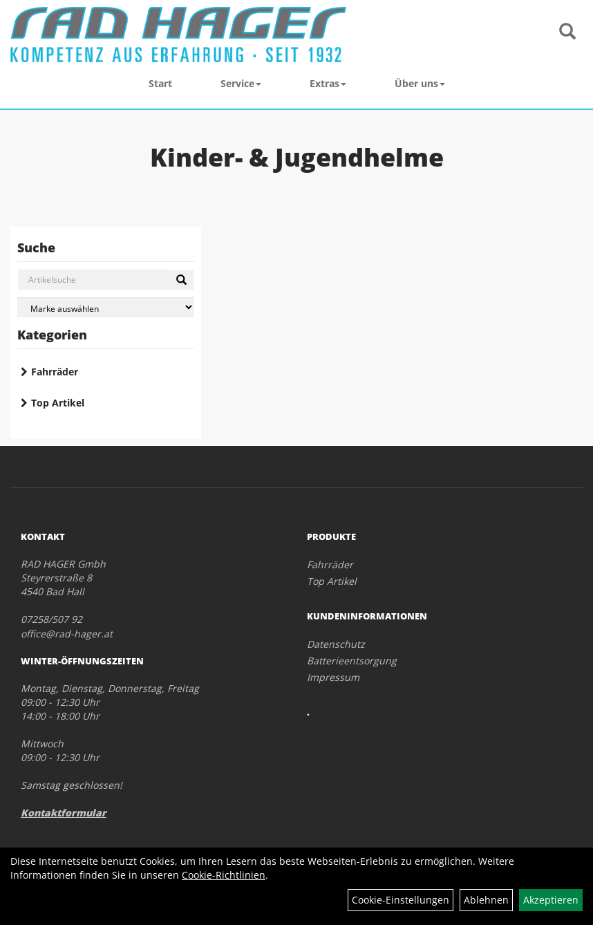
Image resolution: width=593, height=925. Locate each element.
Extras (328, 83)
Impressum (333, 677)
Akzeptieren (550, 899)
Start (160, 83)
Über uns (420, 83)
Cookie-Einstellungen (400, 899)
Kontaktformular (63, 812)
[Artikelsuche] (567, 32)
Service (240, 83)
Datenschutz (336, 644)
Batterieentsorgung (352, 660)
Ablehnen (486, 899)
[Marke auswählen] (105, 307)
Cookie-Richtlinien (223, 874)
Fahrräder (54, 371)
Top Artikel (57, 402)
